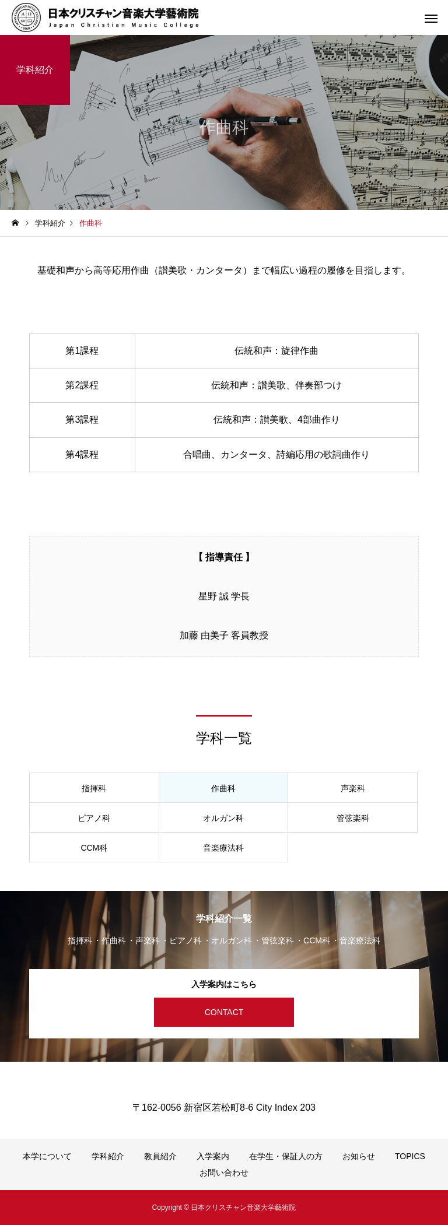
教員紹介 (160, 1156)
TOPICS (410, 1156)
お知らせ (358, 1156)
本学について (47, 1156)
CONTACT (224, 1012)
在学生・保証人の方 (286, 1156)
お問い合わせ (224, 1172)
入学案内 (213, 1156)
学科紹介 (108, 1156)
